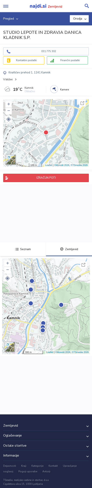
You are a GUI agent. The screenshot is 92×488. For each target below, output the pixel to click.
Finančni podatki (70, 60)
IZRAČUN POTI (46, 178)
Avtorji (46, 471)
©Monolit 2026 (61, 165)
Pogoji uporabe (27, 471)
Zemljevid (69, 249)
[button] (8, 119)
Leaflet (48, 165)
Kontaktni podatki (26, 60)
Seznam (23, 249)
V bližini (8, 79)
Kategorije (37, 466)
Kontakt (53, 466)
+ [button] (8, 104)
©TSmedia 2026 (79, 165)
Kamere (64, 89)
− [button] (8, 111)
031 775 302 (48, 51)
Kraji (23, 466)
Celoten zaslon (82, 103)
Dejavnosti (9, 466)
